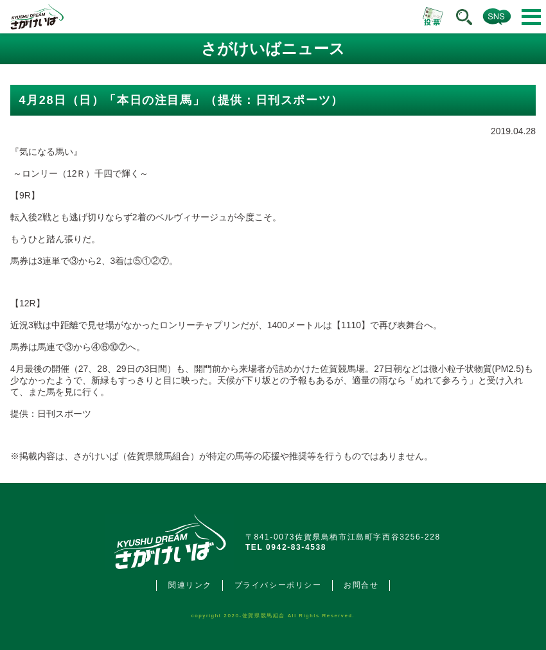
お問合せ (361, 585)
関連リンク (190, 585)
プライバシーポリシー (278, 585)
